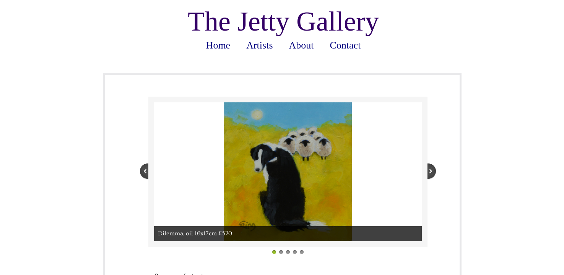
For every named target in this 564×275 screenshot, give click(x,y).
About (301, 45)
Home (218, 45)
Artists (259, 45)
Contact (345, 45)
